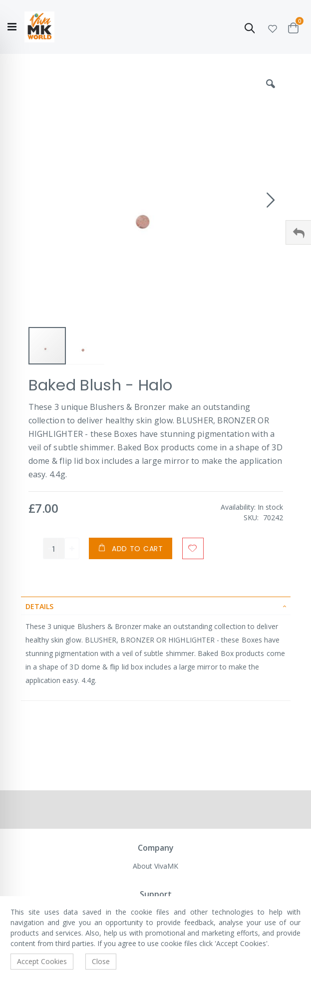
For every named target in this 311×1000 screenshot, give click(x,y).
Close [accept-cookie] (101, 961)
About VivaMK (155, 866)
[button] (273, 27)
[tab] (156, 606)
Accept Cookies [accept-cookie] (42, 961)
